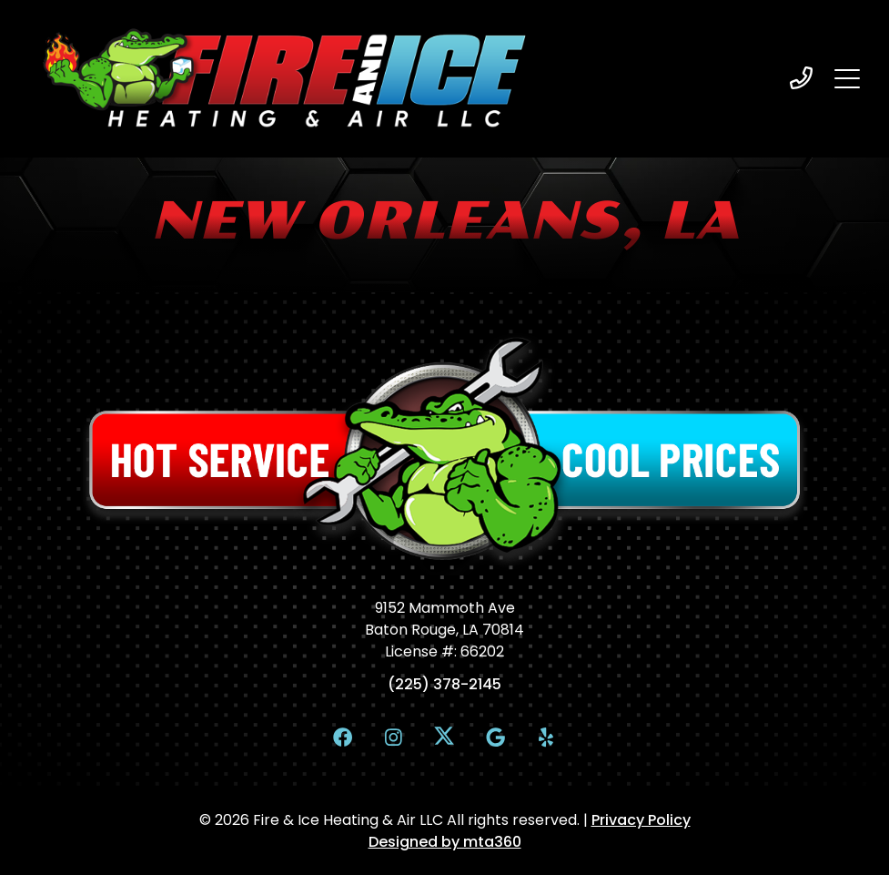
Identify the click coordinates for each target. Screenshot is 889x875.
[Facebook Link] (343, 736)
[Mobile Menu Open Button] (847, 78)
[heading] (801, 78)
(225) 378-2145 (444, 684)
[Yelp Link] (546, 736)
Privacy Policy (641, 819)
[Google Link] (495, 736)
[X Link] (445, 735)
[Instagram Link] (394, 736)
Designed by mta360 (445, 841)
